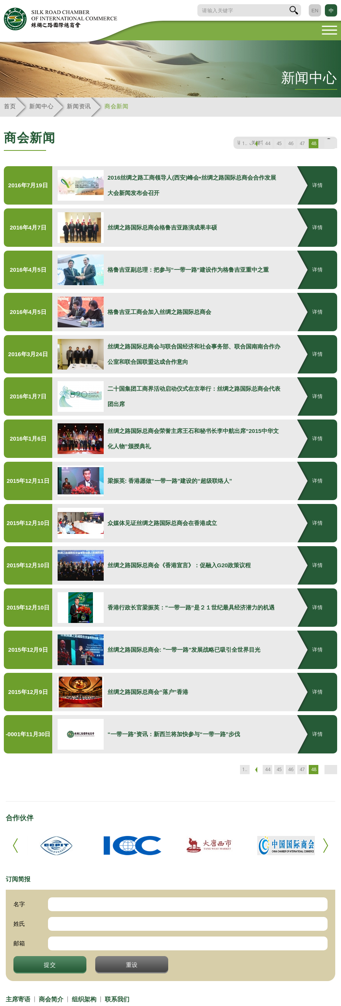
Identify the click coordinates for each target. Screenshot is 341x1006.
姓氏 (19, 923)
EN (314, 10)
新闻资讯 (79, 106)
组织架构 (84, 999)
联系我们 (117, 999)
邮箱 (19, 943)
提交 (50, 964)
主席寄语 (18, 999)
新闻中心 (41, 106)
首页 (10, 106)
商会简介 (51, 999)
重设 (132, 964)
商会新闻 (116, 106)
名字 (19, 904)
